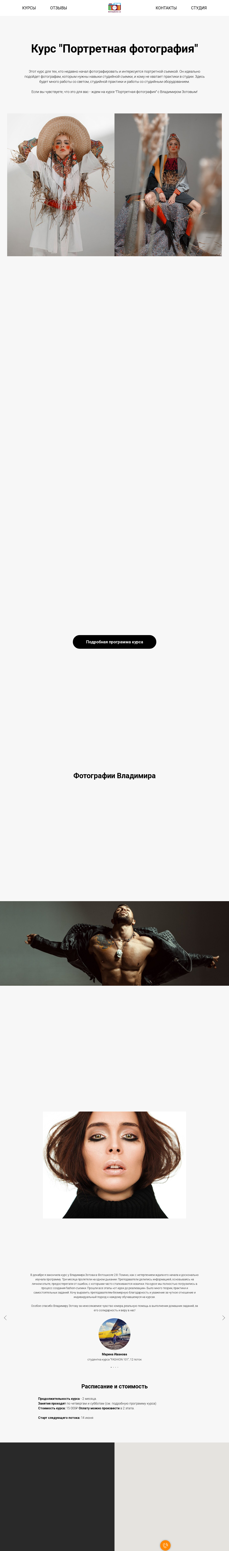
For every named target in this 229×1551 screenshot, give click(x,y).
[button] (114, 642)
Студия (199, 8)
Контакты (166, 8)
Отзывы (58, 8)
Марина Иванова (114, 1354)
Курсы (29, 8)
